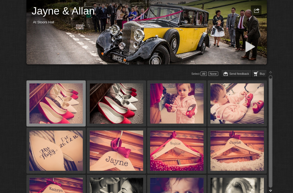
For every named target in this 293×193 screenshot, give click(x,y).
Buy (262, 73)
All (203, 73)
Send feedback (239, 73)
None (213, 73)
